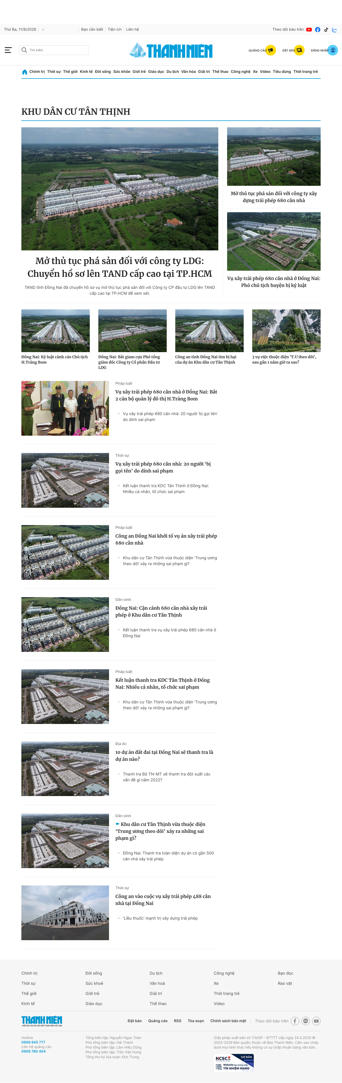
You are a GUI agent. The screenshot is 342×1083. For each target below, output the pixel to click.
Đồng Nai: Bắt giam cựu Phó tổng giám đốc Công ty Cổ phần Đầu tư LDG (129, 362)
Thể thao (220, 71)
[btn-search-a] (24, 50)
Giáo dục (156, 71)
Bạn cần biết (92, 29)
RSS (177, 1021)
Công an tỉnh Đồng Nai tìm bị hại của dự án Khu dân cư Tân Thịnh (205, 360)
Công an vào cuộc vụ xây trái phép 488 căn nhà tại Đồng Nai (163, 899)
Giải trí (204, 71)
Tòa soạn (196, 1021)
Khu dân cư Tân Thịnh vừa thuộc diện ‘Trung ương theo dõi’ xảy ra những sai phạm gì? (170, 560)
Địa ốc (121, 744)
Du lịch (172, 71)
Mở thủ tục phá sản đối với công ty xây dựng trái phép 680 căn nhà (274, 197)
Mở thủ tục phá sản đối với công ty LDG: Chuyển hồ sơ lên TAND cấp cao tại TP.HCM (120, 267)
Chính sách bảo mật (228, 1021)
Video (265, 71)
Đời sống (103, 71)
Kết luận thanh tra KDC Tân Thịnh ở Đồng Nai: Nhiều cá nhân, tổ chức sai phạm (166, 488)
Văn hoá (157, 983)
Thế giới (70, 71)
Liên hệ (132, 29)
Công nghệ (241, 71)
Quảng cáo (158, 1021)
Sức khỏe (121, 71)
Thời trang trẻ (305, 71)
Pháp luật (123, 383)
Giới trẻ (139, 71)
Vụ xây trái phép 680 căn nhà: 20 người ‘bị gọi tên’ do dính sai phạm (170, 416)
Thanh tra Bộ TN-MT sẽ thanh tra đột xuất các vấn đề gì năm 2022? (167, 776)
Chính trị (37, 71)
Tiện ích (115, 29)
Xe (255, 71)
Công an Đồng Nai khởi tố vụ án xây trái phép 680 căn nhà (166, 539)
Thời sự (54, 71)
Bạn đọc (285, 973)
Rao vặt (285, 983)
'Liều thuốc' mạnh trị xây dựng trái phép (160, 918)
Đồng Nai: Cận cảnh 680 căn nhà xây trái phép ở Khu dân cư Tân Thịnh (161, 611)
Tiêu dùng (282, 71)
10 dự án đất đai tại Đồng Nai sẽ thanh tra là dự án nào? (164, 755)
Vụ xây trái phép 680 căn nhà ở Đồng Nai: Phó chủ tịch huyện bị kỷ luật (273, 281)
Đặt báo (135, 1021)
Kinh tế (86, 71)
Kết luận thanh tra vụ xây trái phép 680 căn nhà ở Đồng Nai (169, 632)
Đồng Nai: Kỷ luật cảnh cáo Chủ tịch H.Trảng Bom (54, 360)
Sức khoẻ (94, 983)
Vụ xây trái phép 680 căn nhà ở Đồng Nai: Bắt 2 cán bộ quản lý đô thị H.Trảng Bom (166, 395)
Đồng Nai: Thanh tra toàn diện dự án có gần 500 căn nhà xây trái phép (168, 855)
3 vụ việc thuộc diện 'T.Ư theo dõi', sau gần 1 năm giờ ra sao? (284, 360)
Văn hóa (188, 71)
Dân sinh (123, 599)
